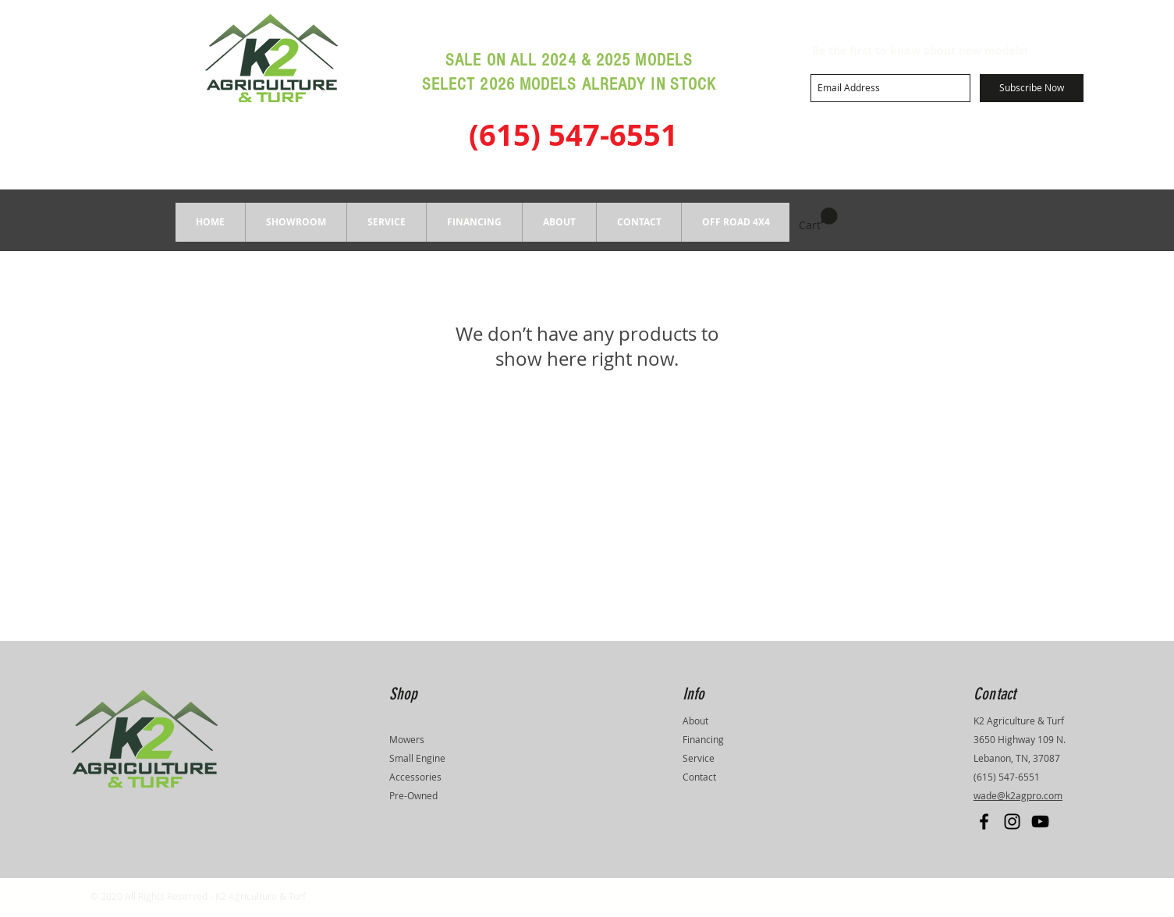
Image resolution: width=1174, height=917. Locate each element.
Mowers (406, 739)
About (695, 720)
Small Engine (417, 758)
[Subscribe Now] (1032, 88)
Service (699, 758)
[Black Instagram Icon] (1012, 821)
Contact (699, 776)
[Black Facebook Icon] (984, 821)
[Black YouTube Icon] (1040, 821)
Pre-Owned (413, 795)
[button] (295, 222)
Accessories (415, 776)
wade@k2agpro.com (1018, 795)
